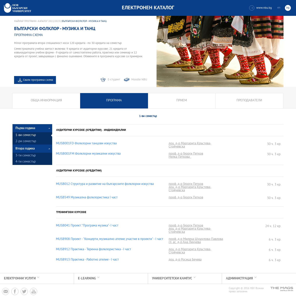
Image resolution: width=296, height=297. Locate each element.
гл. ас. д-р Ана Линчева (185, 242)
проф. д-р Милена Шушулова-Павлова (196, 239)
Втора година (25, 149)
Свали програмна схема (38, 80)
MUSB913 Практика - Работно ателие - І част (87, 260)
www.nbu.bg (260, 7)
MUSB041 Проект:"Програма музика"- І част (87, 226)
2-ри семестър (25, 141)
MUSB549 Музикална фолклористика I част (87, 197)
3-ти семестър (25, 156)
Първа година (25, 128)
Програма (114, 101)
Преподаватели (249, 101)
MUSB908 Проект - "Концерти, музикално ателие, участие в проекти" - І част (109, 239)
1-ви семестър (25, 135)
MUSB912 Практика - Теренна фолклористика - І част (93, 249)
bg (287, 8)
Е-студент (114, 80)
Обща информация (46, 101)
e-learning (87, 278)
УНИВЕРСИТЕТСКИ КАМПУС (172, 278)
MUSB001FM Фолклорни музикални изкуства (88, 154)
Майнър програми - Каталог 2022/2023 (37, 21)
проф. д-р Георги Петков (186, 154)
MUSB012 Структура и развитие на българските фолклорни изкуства (105, 184)
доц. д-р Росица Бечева (185, 260)
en (278, 8)
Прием (181, 101)
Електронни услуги (20, 278)
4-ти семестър (25, 162)
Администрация (239, 278)
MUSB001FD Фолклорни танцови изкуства (86, 143)
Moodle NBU (139, 80)
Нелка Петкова (180, 157)
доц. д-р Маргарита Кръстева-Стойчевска (190, 145)
